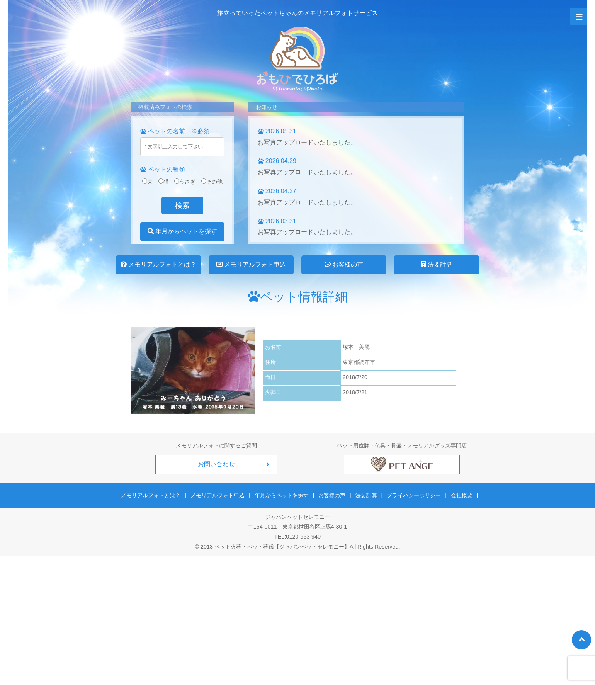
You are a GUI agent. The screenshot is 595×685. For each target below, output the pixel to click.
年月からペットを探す (182, 231)
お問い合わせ (216, 464)
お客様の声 (344, 264)
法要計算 (436, 264)
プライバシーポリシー (413, 494)
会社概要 (459, 494)
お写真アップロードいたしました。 (307, 142)
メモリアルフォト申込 (251, 264)
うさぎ (185, 181)
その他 (212, 181)
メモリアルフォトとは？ (158, 264)
